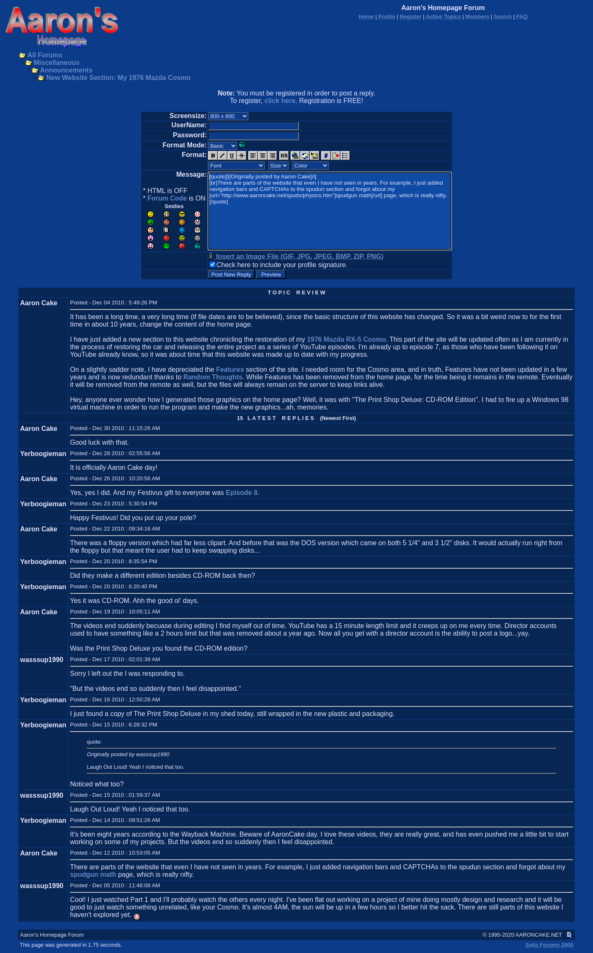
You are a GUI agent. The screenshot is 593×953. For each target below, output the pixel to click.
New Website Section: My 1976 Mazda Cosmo (118, 77)
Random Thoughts (212, 377)
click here (280, 100)
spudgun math (93, 874)
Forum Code (167, 198)
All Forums (44, 55)
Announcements (66, 70)
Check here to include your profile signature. (282, 264)
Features (230, 369)
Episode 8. (242, 492)
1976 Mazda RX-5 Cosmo (346, 339)
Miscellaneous (56, 62)
